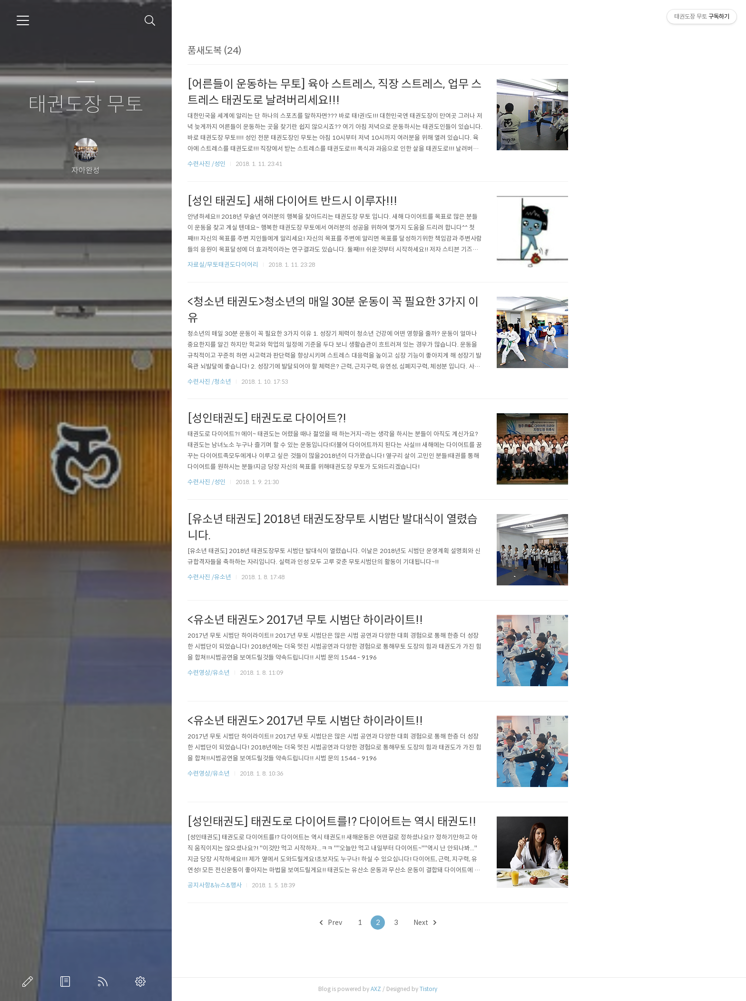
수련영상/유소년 (290, 673)
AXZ (457, 988)
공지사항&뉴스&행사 (295, 885)
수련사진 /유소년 (290, 577)
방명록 (67, 981)
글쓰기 (29, 981)
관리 (142, 981)
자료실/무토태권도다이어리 (303, 265)
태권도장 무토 (86, 105)
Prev (412, 922)
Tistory (509, 988)
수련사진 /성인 (288, 164)
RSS (104, 981)
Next (505, 922)
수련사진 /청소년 (290, 382)
